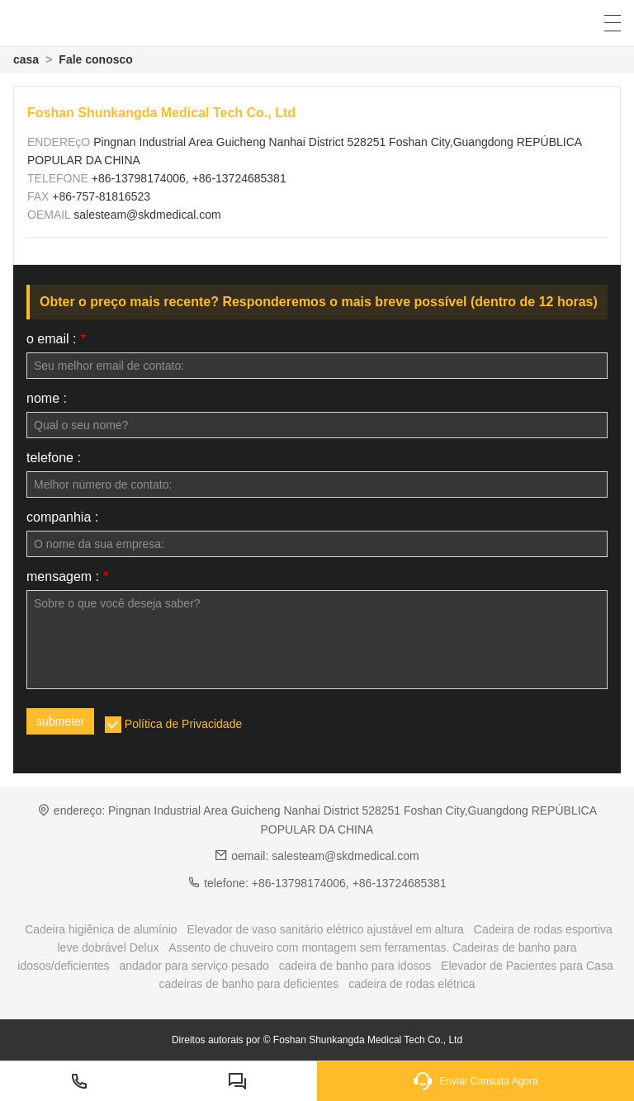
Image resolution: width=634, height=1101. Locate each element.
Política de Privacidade (183, 723)
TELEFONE (59, 178)
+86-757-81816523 (101, 196)
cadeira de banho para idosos (355, 965)
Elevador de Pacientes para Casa (527, 965)
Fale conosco (95, 59)
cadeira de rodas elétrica (411, 983)
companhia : (62, 517)
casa (26, 59)
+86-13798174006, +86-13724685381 (189, 178)
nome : (46, 398)
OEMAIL (50, 214)
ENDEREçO (60, 142)
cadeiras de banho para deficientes (248, 983)
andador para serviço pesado (194, 965)
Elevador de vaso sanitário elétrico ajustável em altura (325, 929)
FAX (39, 196)
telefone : (53, 458)
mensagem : (67, 577)
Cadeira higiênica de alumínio (101, 929)
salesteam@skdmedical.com (146, 214)
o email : (55, 339)
